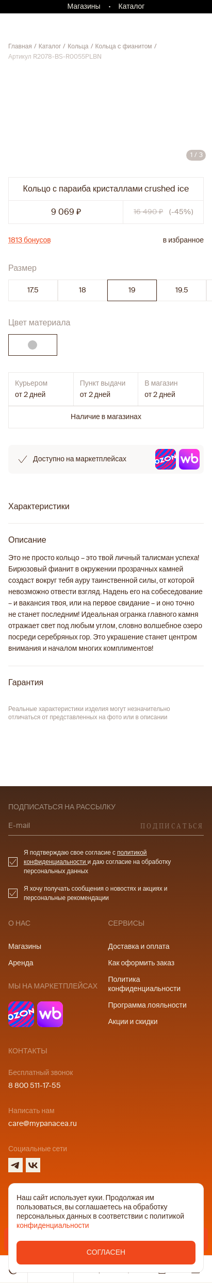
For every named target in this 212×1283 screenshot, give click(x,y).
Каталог (132, 6)
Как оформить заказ (141, 963)
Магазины (84, 6)
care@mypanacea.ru (42, 1123)
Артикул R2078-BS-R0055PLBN (55, 56)
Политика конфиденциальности (144, 984)
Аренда (21, 963)
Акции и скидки (133, 1021)
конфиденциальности (53, 1225)
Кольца (78, 46)
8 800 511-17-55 (34, 1085)
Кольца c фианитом (123, 46)
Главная (20, 46)
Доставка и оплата (139, 946)
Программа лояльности (147, 1005)
